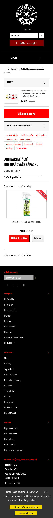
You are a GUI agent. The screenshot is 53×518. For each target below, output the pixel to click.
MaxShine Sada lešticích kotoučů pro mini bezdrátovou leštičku (34, 92)
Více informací (45, 494)
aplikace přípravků (13, 143)
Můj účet (7, 422)
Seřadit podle (11, 177)
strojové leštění (12, 135)
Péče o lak (8, 304)
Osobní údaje (9, 444)
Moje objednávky (11, 428)
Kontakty (8, 385)
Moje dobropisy (10, 433)
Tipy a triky (9, 390)
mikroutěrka (41, 135)
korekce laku (21, 148)
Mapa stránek (10, 412)
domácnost (28, 143)
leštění (39, 143)
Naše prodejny (10, 374)
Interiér (14, 69)
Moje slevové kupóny (13, 449)
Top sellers (8, 369)
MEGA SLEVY (9, 342)
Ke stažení (8, 401)
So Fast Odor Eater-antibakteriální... (26, 221)
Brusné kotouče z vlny (13, 337)
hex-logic (9, 148)
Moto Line (8, 332)
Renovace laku (10, 310)
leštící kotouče (27, 135)
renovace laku (11, 139)
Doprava (7, 396)
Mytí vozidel (9, 299)
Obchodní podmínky (12, 379)
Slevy (10, 82)
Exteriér (7, 321)
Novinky (7, 363)
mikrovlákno (25, 139)
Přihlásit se (26, 29)
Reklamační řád (10, 407)
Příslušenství (9, 326)
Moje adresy (9, 438)
